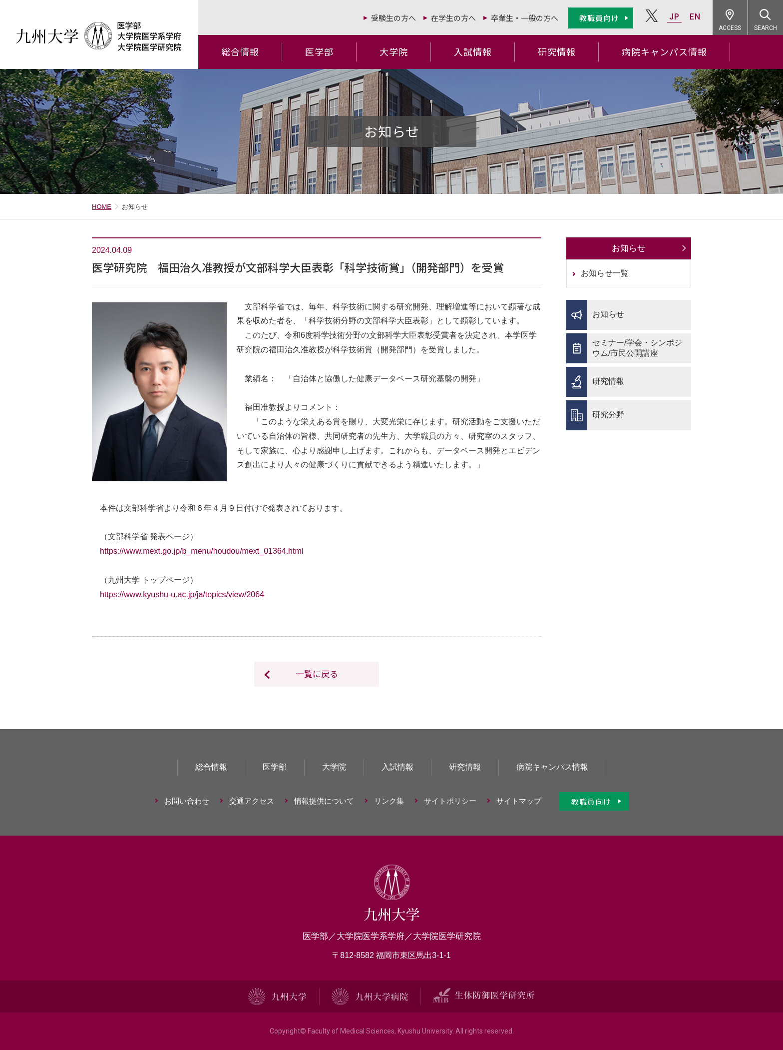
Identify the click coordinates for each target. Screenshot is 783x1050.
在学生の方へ (453, 17)
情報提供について (324, 801)
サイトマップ (518, 801)
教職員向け (599, 17)
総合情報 (240, 51)
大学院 (394, 51)
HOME (101, 206)
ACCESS (730, 27)
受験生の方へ (393, 17)
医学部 (319, 51)
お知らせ (629, 248)
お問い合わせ (186, 801)
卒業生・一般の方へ (524, 17)
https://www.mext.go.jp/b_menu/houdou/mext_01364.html (201, 551)
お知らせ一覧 (605, 273)
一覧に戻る (317, 673)
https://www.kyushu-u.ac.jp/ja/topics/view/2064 (182, 594)
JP (674, 16)
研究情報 (557, 51)
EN (695, 16)
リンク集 (389, 801)
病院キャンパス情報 (664, 51)
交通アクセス (251, 801)
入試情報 (473, 51)
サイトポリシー (450, 801)
